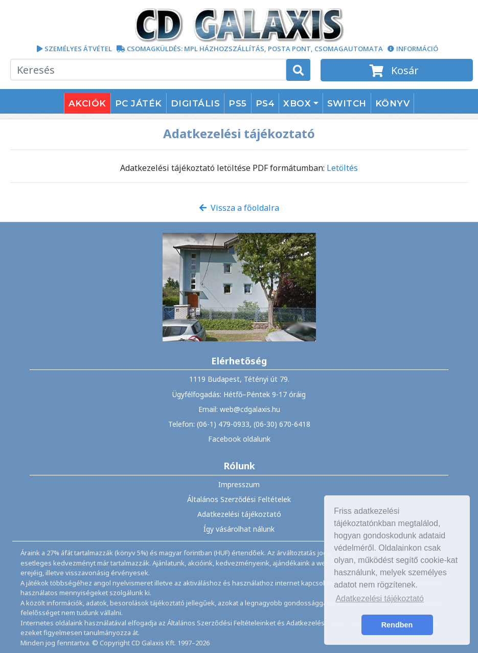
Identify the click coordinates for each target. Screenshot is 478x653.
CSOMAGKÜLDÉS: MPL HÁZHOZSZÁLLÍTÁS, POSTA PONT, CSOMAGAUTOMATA (255, 48)
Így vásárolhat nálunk (239, 529)
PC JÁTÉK (138, 103)
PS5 (238, 103)
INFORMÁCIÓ (417, 48)
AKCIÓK (87, 103)
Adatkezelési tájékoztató (239, 514)
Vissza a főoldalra (239, 207)
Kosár (397, 70)
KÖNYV (392, 103)
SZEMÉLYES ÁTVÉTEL (78, 48)
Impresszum (239, 484)
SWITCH (347, 103)
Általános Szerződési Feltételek (239, 499)
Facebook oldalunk (239, 439)
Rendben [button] (397, 625)
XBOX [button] (297, 103)
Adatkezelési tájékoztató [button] (379, 598)
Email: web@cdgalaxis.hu (239, 409)
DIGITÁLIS (195, 103)
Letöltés (342, 167)
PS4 (265, 103)
